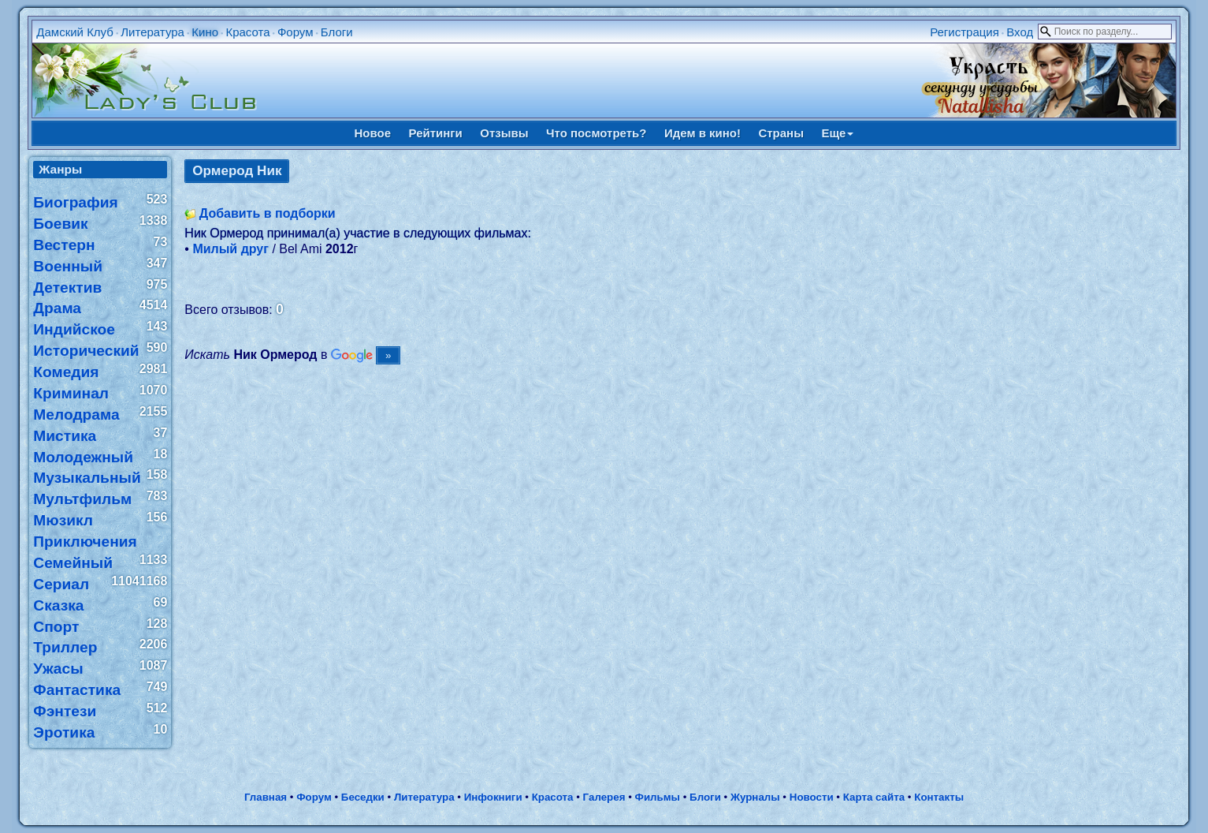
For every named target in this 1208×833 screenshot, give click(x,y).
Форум (295, 32)
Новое (373, 133)
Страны (781, 133)
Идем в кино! (702, 133)
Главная (265, 797)
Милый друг (230, 249)
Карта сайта (874, 797)
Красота (247, 32)
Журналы (755, 797)
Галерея (604, 797)
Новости (812, 797)
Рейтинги (436, 133)
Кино (204, 32)
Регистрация (964, 32)
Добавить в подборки (267, 213)
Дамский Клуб (74, 32)
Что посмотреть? (596, 133)
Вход (1019, 32)
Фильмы (657, 797)
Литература (152, 32)
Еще (837, 133)
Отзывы (504, 133)
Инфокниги (493, 797)
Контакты (939, 797)
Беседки (363, 797)
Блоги (337, 32)
